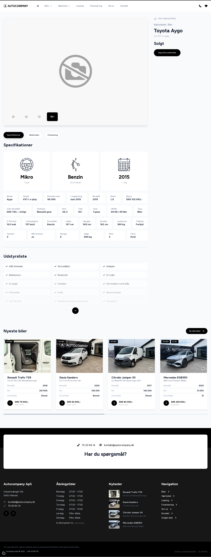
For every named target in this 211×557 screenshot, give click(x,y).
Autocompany (160, 24)
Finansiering (52, 135)
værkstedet (79, 523)
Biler (170, 24)
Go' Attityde (202, 551)
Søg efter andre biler (167, 53)
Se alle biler (196, 344)
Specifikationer (13, 135)
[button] (136, 119)
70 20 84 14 (86, 457)
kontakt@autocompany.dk (116, 457)
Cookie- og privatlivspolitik (185, 551)
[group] (75, 71)
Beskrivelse (34, 135)
